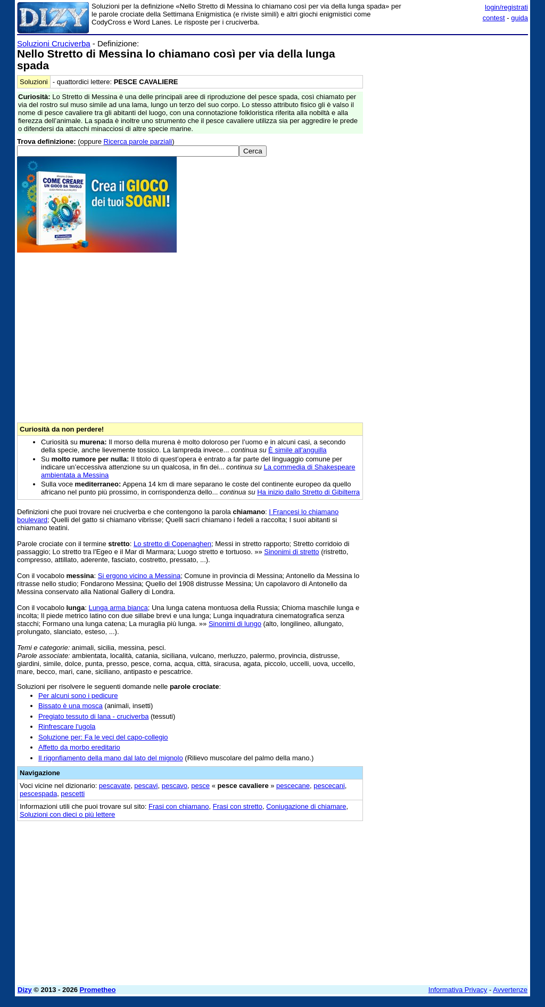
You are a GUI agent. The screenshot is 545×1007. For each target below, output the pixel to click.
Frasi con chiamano (178, 806)
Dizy (25, 990)
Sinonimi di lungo (235, 624)
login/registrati (506, 7)
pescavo (174, 786)
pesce (200, 786)
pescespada (38, 794)
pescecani (329, 786)
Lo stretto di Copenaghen (172, 544)
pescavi (146, 786)
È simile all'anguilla (297, 450)
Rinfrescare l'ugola (66, 726)
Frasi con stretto (237, 806)
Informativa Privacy (458, 990)
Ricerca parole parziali (138, 141)
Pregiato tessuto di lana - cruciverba (93, 716)
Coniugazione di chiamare (306, 806)
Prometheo (98, 990)
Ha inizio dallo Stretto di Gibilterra (308, 492)
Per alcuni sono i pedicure (78, 696)
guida (519, 18)
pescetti (73, 794)
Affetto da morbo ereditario (79, 747)
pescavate (114, 786)
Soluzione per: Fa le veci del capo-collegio (103, 737)
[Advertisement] (448, 105)
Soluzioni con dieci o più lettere (67, 814)
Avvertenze (510, 990)
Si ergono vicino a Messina (139, 576)
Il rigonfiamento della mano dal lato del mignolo (110, 758)
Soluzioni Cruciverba (53, 43)
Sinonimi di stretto (291, 552)
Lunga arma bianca (117, 608)
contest (494, 18)
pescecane (293, 786)
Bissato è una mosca (70, 706)
